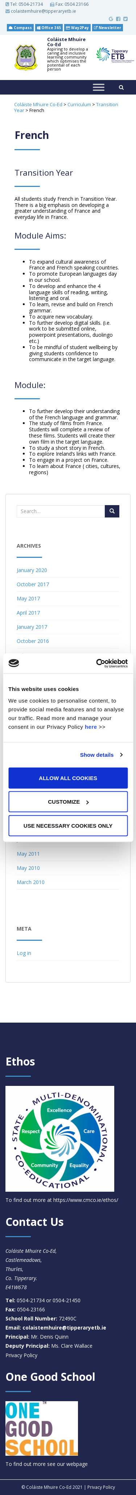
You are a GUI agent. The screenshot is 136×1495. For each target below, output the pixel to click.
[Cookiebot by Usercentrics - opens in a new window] (97, 663)
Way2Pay (77, 27)
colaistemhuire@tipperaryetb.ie (40, 11)
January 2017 (32, 626)
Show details (97, 755)
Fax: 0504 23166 (69, 4)
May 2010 (28, 867)
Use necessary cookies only (68, 825)
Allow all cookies (68, 778)
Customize (68, 802)
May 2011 (28, 853)
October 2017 (33, 584)
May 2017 (28, 598)
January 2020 (32, 570)
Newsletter (107, 27)
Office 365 (49, 27)
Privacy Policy (21, 1355)
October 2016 (33, 640)
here (91, 726)
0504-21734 (30, 4)
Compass (20, 27)
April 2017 (28, 612)
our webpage (72, 1463)
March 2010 (31, 882)
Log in (24, 953)
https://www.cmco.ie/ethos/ (85, 1199)
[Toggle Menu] (98, 87)
